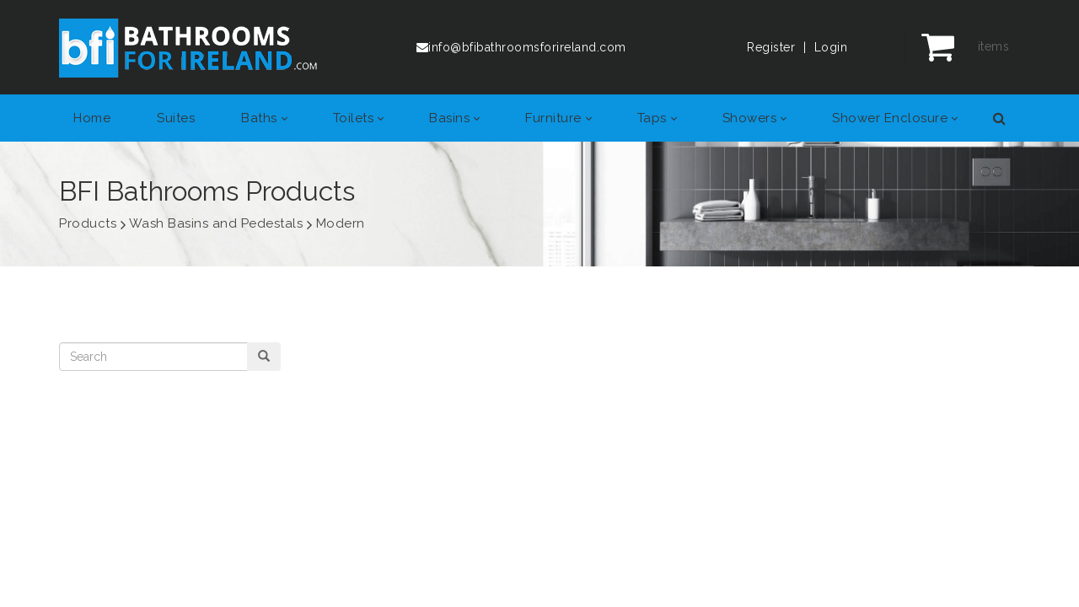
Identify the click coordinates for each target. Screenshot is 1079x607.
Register (771, 47)
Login (831, 47)
